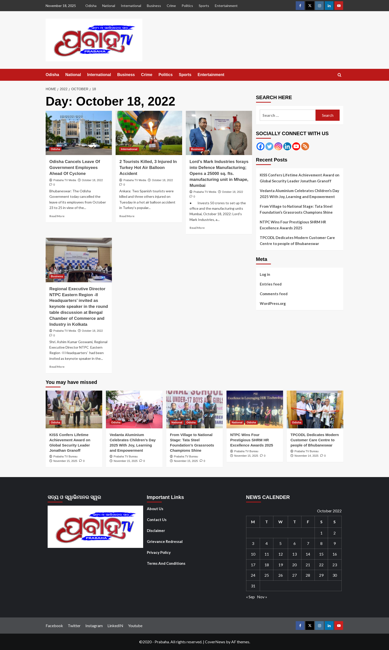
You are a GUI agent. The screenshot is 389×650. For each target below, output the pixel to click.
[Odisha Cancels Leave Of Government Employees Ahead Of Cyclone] (79, 133)
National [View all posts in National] (176, 422)
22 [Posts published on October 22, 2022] (321, 564)
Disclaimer (156, 530)
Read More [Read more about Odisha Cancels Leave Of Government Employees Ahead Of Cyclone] (57, 216)
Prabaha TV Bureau (65, 456)
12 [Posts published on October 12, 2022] (280, 554)
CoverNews (215, 641)
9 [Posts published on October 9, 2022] (334, 543)
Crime (171, 5)
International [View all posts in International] (129, 149)
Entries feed (271, 284)
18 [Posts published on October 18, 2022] (266, 564)
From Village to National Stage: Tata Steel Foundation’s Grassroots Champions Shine (296, 209)
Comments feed (274, 293)
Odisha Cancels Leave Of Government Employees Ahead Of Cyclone (74, 167)
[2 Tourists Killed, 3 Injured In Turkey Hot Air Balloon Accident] (149, 133)
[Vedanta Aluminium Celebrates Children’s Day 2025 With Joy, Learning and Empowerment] (134, 409)
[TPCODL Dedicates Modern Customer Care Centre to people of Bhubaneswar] (315, 409)
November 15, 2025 (65, 460)
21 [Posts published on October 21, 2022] (308, 564)
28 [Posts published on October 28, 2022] (308, 575)
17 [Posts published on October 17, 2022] (253, 564)
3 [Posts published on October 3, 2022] (253, 543)
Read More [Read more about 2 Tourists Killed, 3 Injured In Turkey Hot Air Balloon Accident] (126, 216)
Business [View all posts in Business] (197, 149)
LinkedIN (115, 625)
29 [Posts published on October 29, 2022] (321, 575)
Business (154, 5)
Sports (204, 5)
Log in (265, 274)
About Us (155, 508)
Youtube (135, 625)
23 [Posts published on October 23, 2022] (334, 564)
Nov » (262, 596)
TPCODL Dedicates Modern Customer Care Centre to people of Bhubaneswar (297, 240)
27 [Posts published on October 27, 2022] (294, 575)
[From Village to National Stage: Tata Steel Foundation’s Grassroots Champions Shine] (194, 409)
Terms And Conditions (166, 563)
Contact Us (156, 519)
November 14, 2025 (306, 455)
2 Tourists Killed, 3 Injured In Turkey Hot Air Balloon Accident (148, 167)
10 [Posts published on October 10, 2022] (253, 554)
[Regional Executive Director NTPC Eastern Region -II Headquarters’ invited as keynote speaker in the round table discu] (79, 260)
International (131, 5)
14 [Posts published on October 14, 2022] (308, 554)
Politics (187, 5)
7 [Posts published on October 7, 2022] (308, 543)
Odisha (91, 5)
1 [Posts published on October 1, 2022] (321, 532)
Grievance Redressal (165, 541)
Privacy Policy (159, 552)
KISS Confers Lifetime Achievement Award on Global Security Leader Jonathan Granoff (299, 178)
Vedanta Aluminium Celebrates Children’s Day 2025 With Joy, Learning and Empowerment (299, 193)
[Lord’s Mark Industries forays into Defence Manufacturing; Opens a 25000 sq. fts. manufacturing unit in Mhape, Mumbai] (219, 133)
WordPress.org (273, 303)
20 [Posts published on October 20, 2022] (294, 564)
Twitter (74, 625)
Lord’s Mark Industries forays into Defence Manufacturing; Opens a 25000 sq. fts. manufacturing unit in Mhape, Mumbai (219, 173)
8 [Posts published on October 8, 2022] (321, 543)
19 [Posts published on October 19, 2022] (280, 564)
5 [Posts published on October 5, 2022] (280, 543)
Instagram (94, 625)
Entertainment (226, 5)
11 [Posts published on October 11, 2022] (266, 554)
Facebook (54, 625)
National (108, 5)
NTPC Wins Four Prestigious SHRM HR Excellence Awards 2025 (293, 225)
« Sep (250, 596)
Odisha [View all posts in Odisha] (55, 149)
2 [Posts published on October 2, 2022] (334, 532)
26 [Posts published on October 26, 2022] (280, 575)
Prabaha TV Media (64, 180)
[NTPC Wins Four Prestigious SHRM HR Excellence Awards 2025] (255, 409)
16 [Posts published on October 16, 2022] (334, 554)
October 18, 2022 (92, 180)
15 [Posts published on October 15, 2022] (321, 554)
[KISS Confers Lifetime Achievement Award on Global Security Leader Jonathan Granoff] (74, 409)
